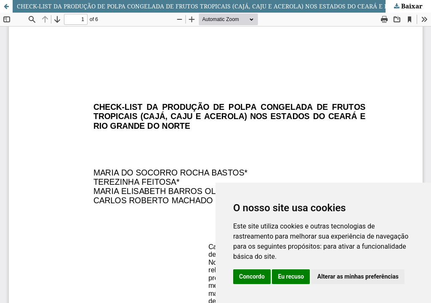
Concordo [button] (252, 276)
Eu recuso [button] (291, 276)
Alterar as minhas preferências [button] (358, 276)
